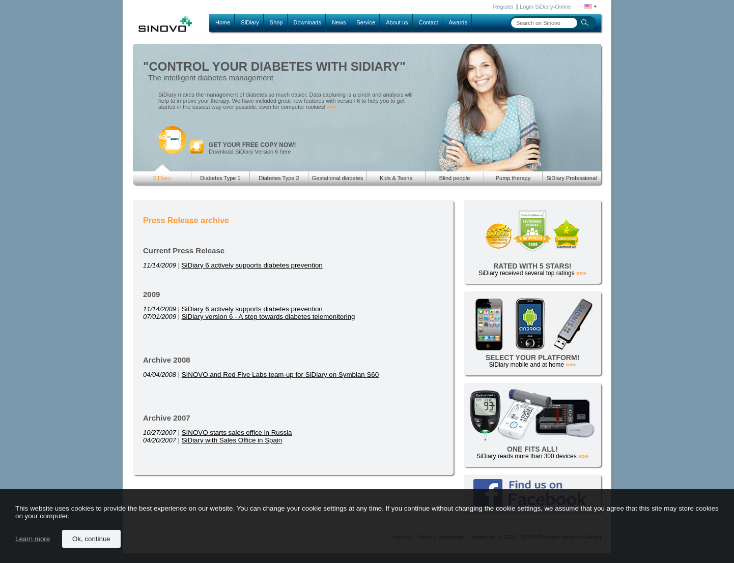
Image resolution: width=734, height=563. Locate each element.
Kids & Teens (396, 178)
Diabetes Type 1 (220, 178)
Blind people (454, 178)
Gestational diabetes (337, 178)
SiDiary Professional (571, 178)
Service (365, 22)
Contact (428, 22)
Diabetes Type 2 (279, 178)
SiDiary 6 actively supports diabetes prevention (252, 265)
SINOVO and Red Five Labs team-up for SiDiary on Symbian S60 (280, 374)
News (339, 22)
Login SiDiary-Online (545, 7)
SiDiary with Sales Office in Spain (232, 440)
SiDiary (250, 22)
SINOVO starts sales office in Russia (237, 432)
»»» (331, 107)
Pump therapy (513, 178)
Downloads (307, 22)
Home (222, 22)
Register (503, 7)
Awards (457, 22)
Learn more (32, 539)
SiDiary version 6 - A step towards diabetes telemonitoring (268, 316)
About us (397, 22)
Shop (276, 22)
